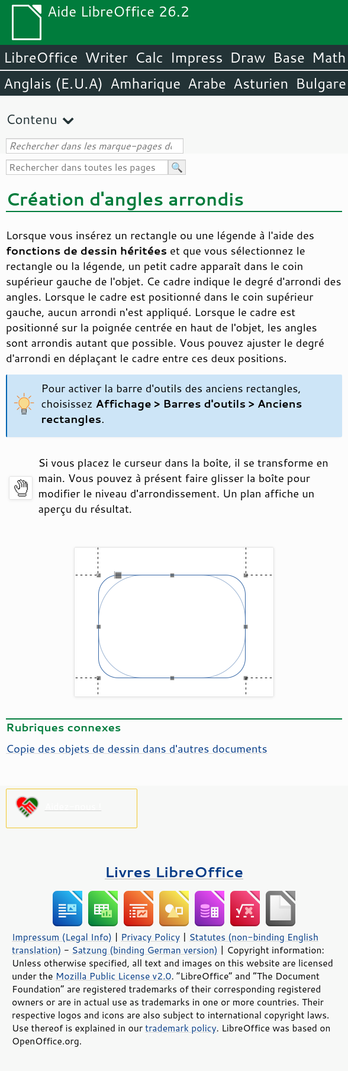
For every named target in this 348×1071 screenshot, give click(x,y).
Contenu (31, 119)
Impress (196, 57)
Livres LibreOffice (174, 871)
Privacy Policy (150, 936)
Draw (247, 57)
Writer (106, 57)
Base (289, 57)
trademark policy (180, 1027)
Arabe (207, 83)
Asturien (260, 83)
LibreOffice (41, 57)
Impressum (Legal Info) (62, 936)
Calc (149, 57)
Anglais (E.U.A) (53, 83)
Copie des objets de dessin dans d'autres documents (137, 748)
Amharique (145, 83)
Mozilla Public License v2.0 (114, 975)
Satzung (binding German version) (145, 949)
